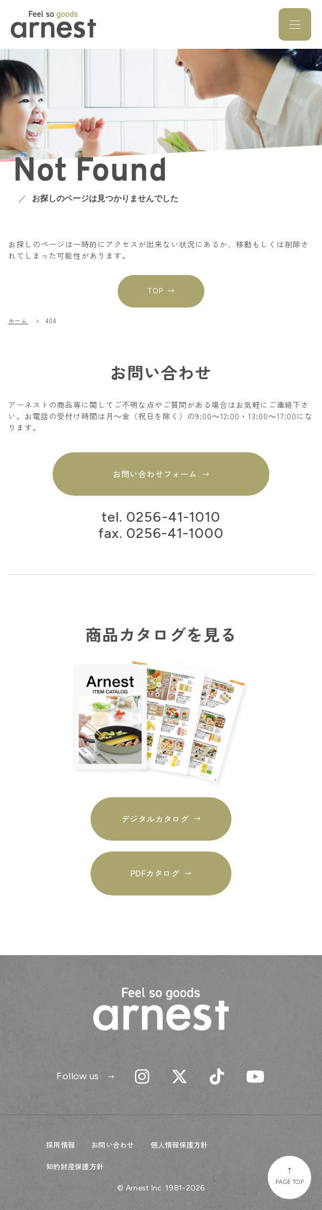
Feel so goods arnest (53, 24)
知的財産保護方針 (75, 1166)
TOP (155, 291)
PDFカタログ (155, 873)
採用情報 (60, 1144)
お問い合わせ (112, 1144)
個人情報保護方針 (179, 1144)
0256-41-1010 (173, 517)
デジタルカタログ (155, 818)
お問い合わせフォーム (155, 473)
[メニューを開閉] (295, 24)
